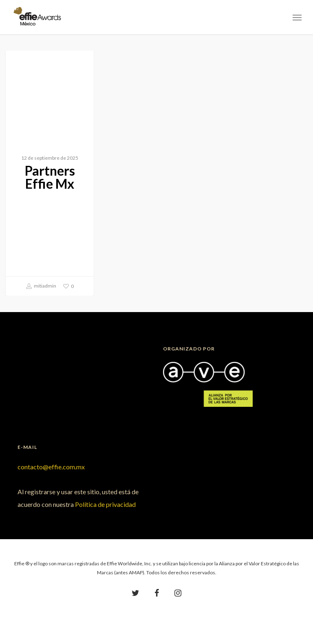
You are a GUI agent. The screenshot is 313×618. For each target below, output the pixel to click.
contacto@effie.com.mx (51, 467)
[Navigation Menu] (297, 17)
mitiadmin (41, 286)
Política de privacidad (105, 504)
